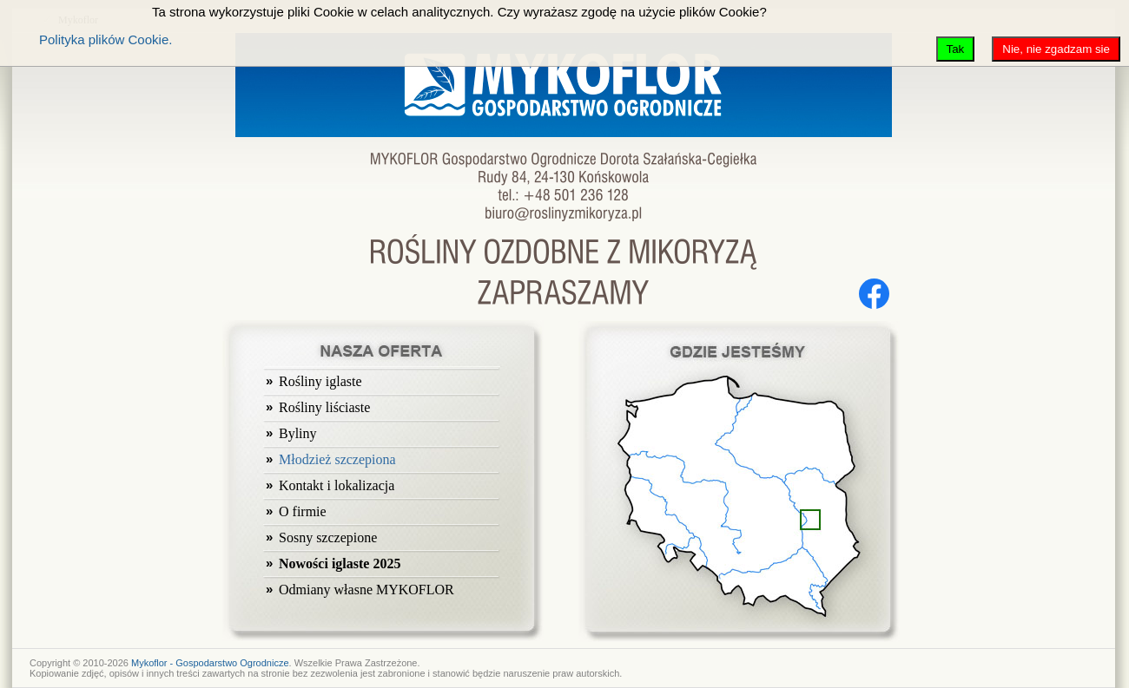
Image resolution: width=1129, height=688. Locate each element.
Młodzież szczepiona (337, 459)
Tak (956, 49)
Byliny (298, 433)
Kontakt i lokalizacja (336, 485)
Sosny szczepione (328, 537)
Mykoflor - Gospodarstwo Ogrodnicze (210, 663)
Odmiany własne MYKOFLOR (366, 589)
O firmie (303, 511)
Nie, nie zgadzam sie (1056, 49)
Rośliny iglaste (320, 381)
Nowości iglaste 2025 (339, 563)
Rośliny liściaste (324, 407)
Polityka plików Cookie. (105, 39)
